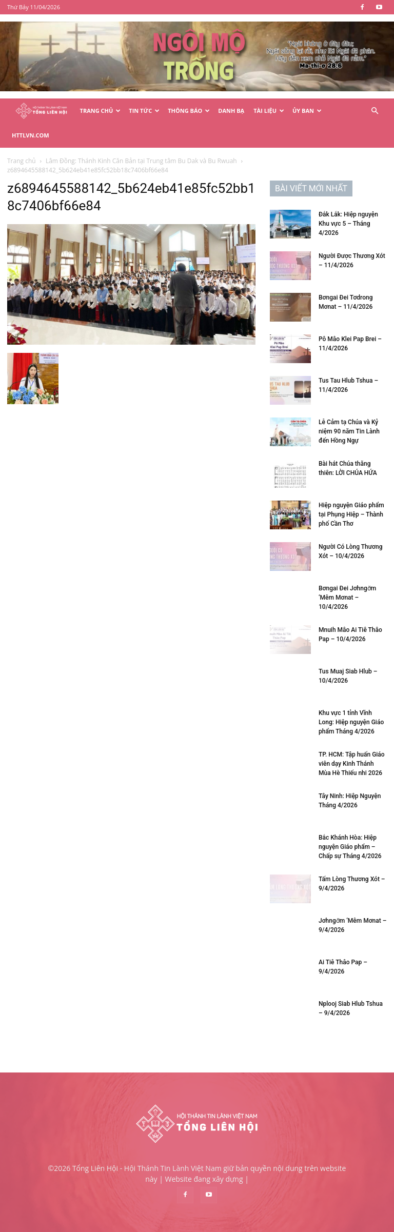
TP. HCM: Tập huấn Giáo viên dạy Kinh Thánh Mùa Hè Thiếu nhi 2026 (352, 764)
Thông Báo (189, 110)
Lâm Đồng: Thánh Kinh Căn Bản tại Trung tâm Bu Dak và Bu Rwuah (141, 160)
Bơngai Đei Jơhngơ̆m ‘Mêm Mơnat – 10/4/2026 (347, 597)
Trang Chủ (100, 110)
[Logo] (41, 111)
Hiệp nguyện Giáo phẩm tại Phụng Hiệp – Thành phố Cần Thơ (351, 514)
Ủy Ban (307, 110)
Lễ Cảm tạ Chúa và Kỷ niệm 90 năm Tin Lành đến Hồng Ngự (349, 431)
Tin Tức (144, 110)
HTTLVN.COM (30, 135)
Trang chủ (21, 160)
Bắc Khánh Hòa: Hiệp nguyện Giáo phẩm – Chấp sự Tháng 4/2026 (350, 847)
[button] (374, 111)
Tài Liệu (268, 110)
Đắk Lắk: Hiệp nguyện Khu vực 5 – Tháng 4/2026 (348, 223)
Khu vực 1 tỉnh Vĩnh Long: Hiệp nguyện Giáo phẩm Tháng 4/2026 (351, 722)
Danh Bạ (231, 110)
